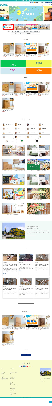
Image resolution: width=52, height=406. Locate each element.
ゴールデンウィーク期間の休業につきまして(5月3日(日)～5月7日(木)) (23, 33)
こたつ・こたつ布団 (12, 377)
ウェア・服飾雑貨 (12, 388)
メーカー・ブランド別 (13, 393)
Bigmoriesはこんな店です (48, 2)
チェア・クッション (12, 379)
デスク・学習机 (12, 378)
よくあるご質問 (3, 372)
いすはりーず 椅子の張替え (13, 372)
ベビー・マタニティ (12, 384)
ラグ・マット (12, 389)
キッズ (11, 383)
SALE (11, 394)
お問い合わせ (2, 373)
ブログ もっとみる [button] (26, 302)
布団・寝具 (11, 382)
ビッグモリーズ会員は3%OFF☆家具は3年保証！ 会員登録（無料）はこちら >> (26, 0)
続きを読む (4, 273)
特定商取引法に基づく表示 (4, 378)
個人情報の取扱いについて (4, 379)
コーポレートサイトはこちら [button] (31, 234)
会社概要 (2, 377)
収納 (10, 373)
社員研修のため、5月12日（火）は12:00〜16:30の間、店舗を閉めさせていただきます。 (26, 31)
